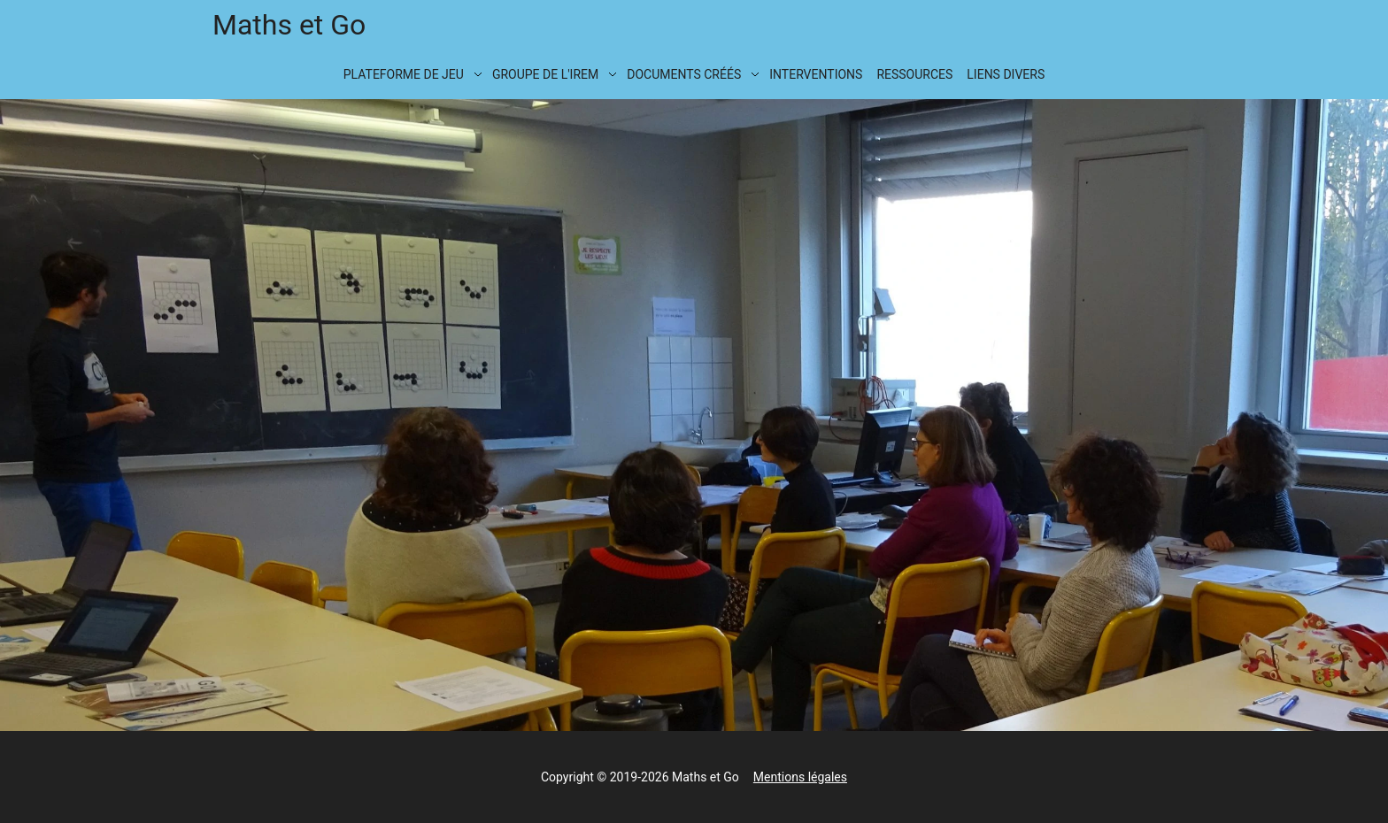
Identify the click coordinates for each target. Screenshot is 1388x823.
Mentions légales (800, 777)
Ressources (914, 74)
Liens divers (1006, 74)
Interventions (815, 74)
